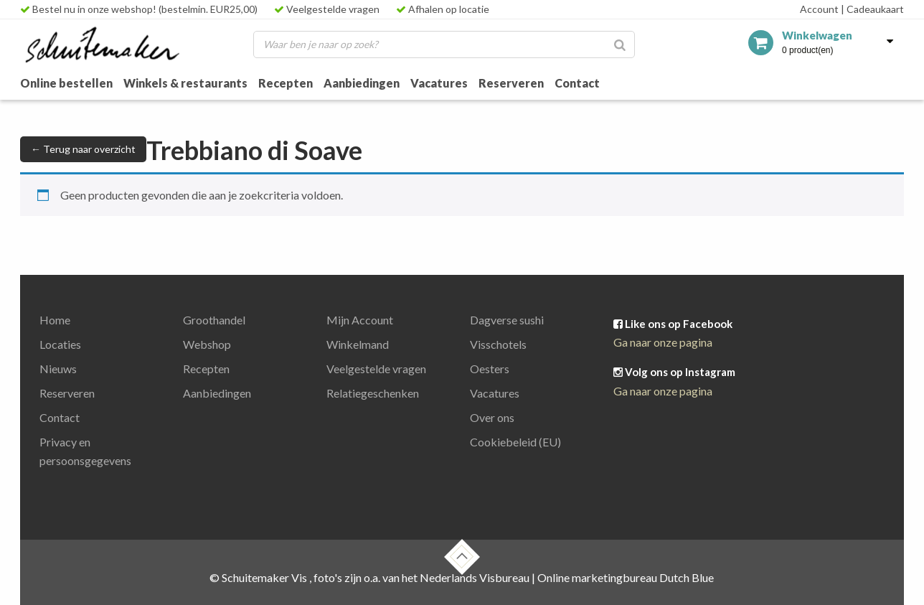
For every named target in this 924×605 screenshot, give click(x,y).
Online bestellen (66, 83)
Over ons (492, 417)
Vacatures (439, 83)
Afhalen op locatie (442, 9)
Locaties (60, 344)
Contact (577, 83)
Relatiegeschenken (372, 393)
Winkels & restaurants (185, 83)
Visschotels (498, 344)
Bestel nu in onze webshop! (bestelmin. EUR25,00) (139, 9)
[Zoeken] (619, 44)
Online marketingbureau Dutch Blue (625, 577)
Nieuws (58, 368)
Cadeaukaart (872, 9)
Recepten (285, 83)
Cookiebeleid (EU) (515, 442)
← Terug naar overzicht (83, 149)
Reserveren (511, 83)
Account (819, 9)
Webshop (207, 344)
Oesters (489, 368)
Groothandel (214, 320)
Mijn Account (359, 320)
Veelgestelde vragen (327, 9)
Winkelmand (357, 344)
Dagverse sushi (507, 320)
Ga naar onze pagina (662, 342)
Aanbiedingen (362, 83)
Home (54, 320)
